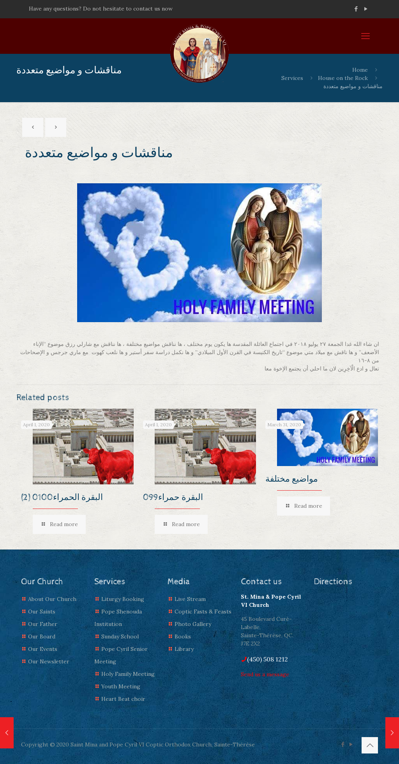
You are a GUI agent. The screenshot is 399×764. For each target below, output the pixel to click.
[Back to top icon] (370, 745)
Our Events (42, 648)
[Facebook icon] (356, 8)
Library (184, 648)
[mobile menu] (365, 36)
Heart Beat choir (123, 698)
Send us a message (265, 674)
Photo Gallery (193, 624)
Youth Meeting (120, 686)
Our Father (42, 624)
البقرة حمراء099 (173, 498)
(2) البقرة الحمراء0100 (62, 498)
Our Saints (41, 611)
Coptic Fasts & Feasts (203, 611)
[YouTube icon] (366, 8)
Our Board (41, 636)
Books (183, 636)
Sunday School (120, 636)
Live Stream (190, 599)
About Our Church (52, 599)
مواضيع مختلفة (291, 479)
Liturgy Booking (122, 599)
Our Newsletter (48, 661)
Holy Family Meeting (128, 673)
